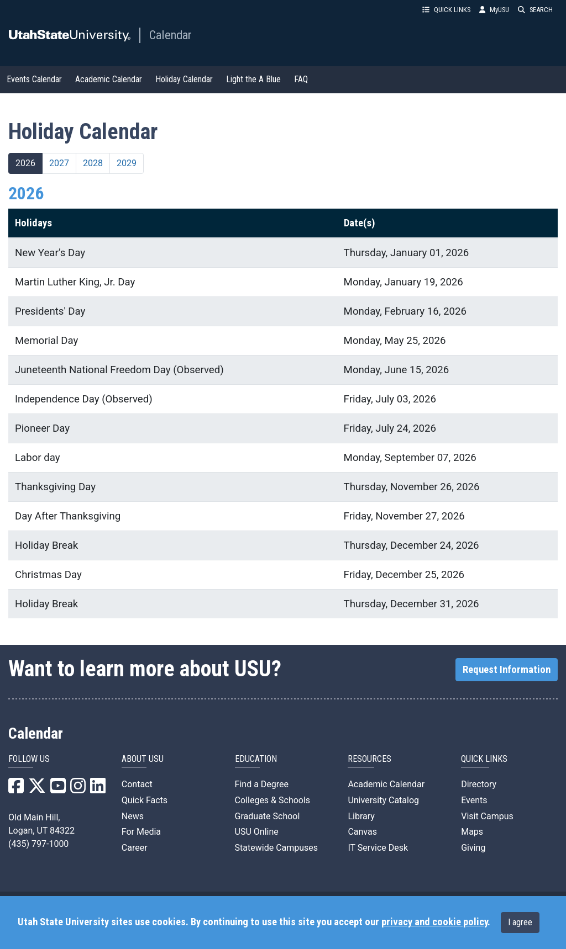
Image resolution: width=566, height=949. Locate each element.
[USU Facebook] (16, 789)
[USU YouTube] (58, 789)
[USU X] (37, 789)
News (133, 816)
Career (135, 847)
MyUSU (494, 10)
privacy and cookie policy (434, 922)
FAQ (301, 79)
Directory (478, 784)
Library (361, 816)
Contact (137, 784)
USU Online (257, 831)
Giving (473, 847)
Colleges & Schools (273, 800)
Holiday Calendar (184, 79)
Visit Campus (487, 816)
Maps (472, 831)
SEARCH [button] (535, 10)
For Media (141, 831)
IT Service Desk (378, 847)
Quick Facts (144, 800)
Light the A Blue (253, 79)
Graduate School (267, 816)
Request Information (507, 670)
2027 (59, 163)
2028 (93, 163)
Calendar (170, 35)
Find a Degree (262, 784)
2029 (127, 163)
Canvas (362, 831)
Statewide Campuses (276, 847)
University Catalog (383, 800)
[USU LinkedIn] (98, 789)
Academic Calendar (108, 79)
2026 (25, 163)
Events (474, 800)
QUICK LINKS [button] (446, 10)
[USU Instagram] (78, 789)
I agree (520, 922)
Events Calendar (34, 79)
